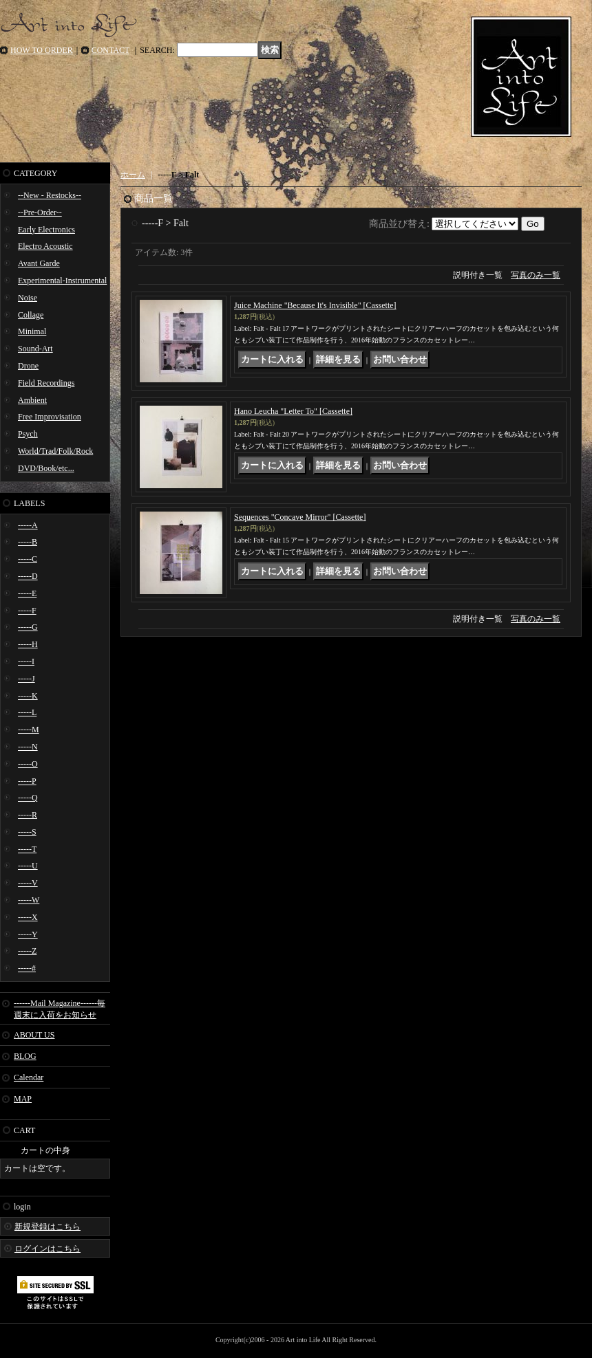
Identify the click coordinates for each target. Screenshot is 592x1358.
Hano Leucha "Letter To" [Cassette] (293, 411)
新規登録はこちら (47, 1226)
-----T (27, 849)
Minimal (32, 331)
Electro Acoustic (45, 246)
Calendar (28, 1077)
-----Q (28, 797)
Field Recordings (46, 383)
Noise (27, 298)
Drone (28, 366)
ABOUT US (34, 1035)
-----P (27, 781)
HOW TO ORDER (41, 50)
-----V (28, 883)
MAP (23, 1099)
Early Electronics (46, 229)
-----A (28, 525)
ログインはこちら (47, 1248)
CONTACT (111, 50)
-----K (28, 696)
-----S (27, 832)
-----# (27, 968)
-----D (28, 576)
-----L (27, 712)
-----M (28, 729)
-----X (28, 917)
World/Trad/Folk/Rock (55, 451)
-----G (28, 627)
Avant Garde (39, 263)
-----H (28, 644)
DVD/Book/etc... (46, 468)
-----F (27, 610)
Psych (28, 434)
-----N (28, 747)
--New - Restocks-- (49, 195)
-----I (26, 661)
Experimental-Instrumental (62, 280)
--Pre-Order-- (40, 212)
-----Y (28, 934)
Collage (30, 315)
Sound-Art (35, 348)
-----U (28, 865)
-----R (27, 815)
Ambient (32, 400)
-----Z (27, 951)
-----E (27, 593)
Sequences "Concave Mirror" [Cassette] (300, 517)
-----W (28, 900)
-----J (26, 678)
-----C (27, 559)
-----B (27, 542)
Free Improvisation (49, 416)
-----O (28, 764)
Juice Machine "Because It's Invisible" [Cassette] (315, 305)
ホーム (132, 174)
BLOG (25, 1056)
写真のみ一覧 (535, 275)
